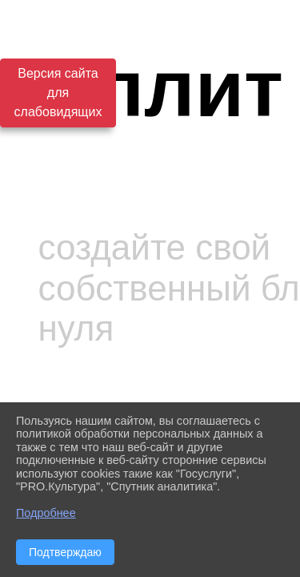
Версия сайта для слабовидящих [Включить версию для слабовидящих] (58, 93)
